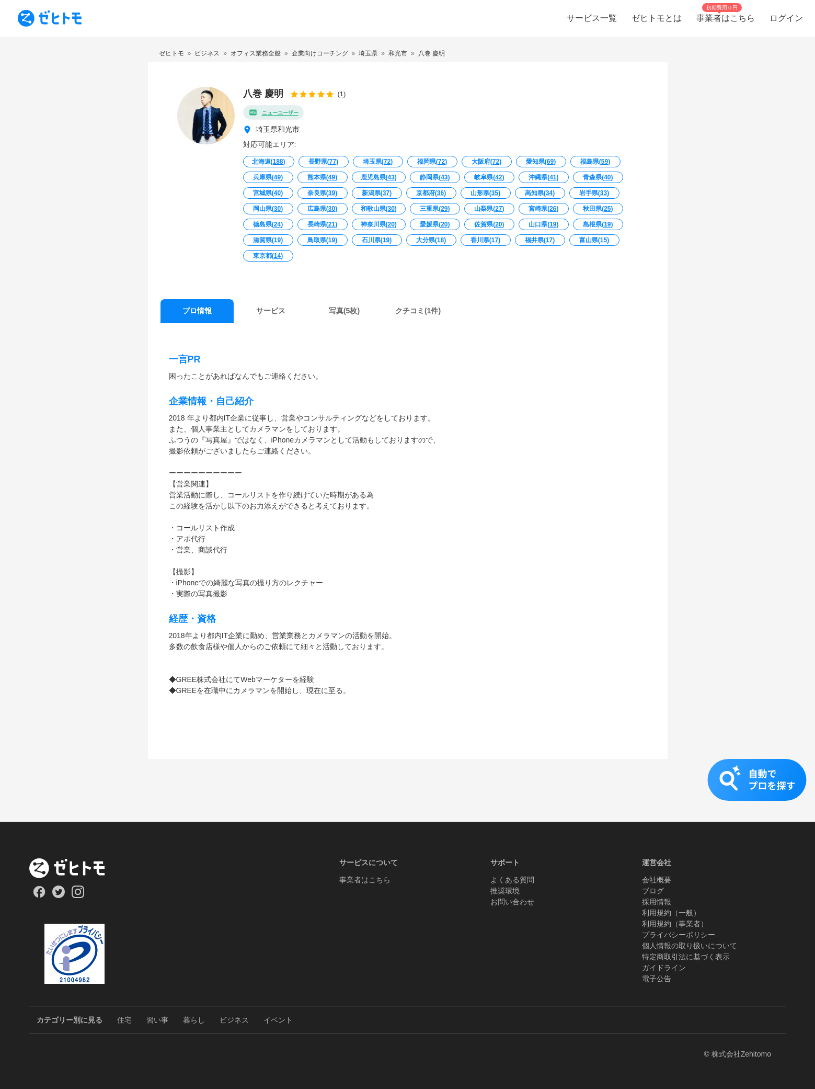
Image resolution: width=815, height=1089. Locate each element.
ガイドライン (664, 967)
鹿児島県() (379, 177)
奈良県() (322, 193)
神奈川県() (379, 224)
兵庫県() (268, 177)
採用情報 (656, 902)
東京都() (268, 255)
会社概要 (656, 880)
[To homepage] (50, 18)
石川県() (377, 240)
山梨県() (489, 208)
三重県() (435, 208)
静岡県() (435, 177)
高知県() (540, 193)
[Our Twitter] (58, 895)
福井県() (540, 240)
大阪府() (486, 161)
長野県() (323, 161)
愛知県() (541, 161)
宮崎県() (543, 208)
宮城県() (268, 193)
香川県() (485, 240)
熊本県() (322, 177)
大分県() (431, 240)
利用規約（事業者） (675, 924)
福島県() (595, 161)
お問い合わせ (512, 902)
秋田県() (598, 208)
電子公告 (656, 978)
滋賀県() (268, 240)
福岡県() (432, 161)
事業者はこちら (365, 880)
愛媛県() (435, 224)
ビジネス (234, 1020)
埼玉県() (378, 161)
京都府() (431, 193)
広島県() (322, 208)
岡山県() (268, 208)
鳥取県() (322, 240)
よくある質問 (512, 880)
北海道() (268, 161)
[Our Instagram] (78, 895)
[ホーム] (74, 868)
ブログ (653, 891)
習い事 (157, 1020)
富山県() (594, 240)
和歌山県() (379, 208)
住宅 (124, 1020)
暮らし (194, 1020)
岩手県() (594, 193)
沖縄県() (543, 177)
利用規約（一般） (671, 913)
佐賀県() (489, 224)
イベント (278, 1020)
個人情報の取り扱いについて (689, 945)
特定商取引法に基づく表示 (686, 956)
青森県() (598, 177)
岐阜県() (489, 177)
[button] (407, 790)
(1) (342, 94)
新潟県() (377, 193)
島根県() (598, 224)
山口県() (543, 224)
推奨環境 (505, 891)
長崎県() (322, 224)
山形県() (485, 193)
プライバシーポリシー (678, 935)
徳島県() (268, 224)
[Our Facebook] (39, 895)
